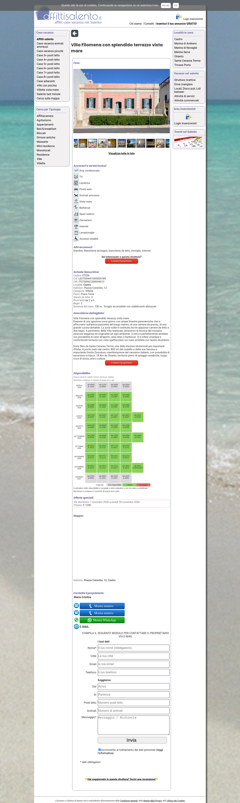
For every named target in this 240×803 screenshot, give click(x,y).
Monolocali (43, 150)
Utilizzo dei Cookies (176, 801)
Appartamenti (45, 124)
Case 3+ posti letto (48, 55)
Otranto (178, 56)
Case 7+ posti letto (48, 72)
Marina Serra (182, 52)
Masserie (42, 141)
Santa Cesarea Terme (187, 60)
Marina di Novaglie (185, 47)
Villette (41, 163)
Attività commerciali (186, 100)
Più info (165, 5)
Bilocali (41, 133)
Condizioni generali (129, 801)
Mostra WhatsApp (104, 620)
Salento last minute (48, 94)
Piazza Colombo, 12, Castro (100, 580)
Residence (43, 154)
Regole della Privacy (152, 801)
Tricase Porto (182, 65)
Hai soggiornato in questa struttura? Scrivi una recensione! (121, 779)
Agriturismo (44, 120)
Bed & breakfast (46, 129)
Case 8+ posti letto (48, 77)
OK (175, 5)
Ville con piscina (47, 85)
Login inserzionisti (193, 19)
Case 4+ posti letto (48, 59)
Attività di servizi (184, 96)
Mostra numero (104, 606)
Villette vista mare (48, 89)
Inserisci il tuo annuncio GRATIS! (176, 23)
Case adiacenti (46, 81)
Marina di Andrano (185, 43)
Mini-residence (46, 146)
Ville (39, 159)
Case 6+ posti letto (48, 68)
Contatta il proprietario (121, 261)
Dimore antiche (46, 137)
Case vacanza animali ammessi (50, 45)
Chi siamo (135, 23)
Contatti (149, 23)
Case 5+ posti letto (48, 64)
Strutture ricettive (185, 80)
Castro (87, 284)
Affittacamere (45, 116)
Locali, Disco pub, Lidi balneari (187, 90)
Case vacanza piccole (50, 51)
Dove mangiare (183, 84)
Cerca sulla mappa (48, 98)
